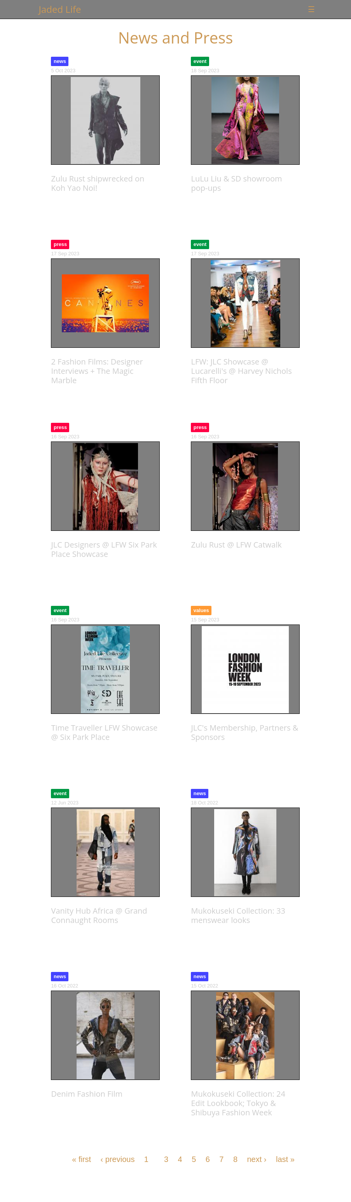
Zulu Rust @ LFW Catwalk (236, 544)
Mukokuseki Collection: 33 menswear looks (238, 915)
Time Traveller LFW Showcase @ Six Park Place (104, 732)
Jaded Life (60, 9)
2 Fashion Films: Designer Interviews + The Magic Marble (97, 371)
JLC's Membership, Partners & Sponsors (244, 732)
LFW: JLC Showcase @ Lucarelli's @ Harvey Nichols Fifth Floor (241, 371)
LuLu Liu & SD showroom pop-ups (236, 183)
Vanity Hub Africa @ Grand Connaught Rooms (99, 915)
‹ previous (118, 1159)
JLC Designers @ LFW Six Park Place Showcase (104, 549)
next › (256, 1159)
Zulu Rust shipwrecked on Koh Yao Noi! (97, 183)
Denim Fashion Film (86, 1094)
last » (285, 1159)
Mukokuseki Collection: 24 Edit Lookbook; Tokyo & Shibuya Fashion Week (238, 1103)
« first (81, 1159)
